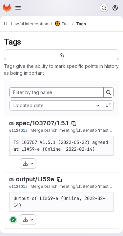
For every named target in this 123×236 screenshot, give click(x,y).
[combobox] (56, 105)
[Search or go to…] (104, 8)
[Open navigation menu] (18, 8)
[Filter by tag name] (56, 92)
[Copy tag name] (74, 124)
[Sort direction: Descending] (108, 105)
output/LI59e (35, 179)
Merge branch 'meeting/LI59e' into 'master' (72, 130)
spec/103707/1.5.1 (42, 123)
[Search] (108, 92)
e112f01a (18, 130)
